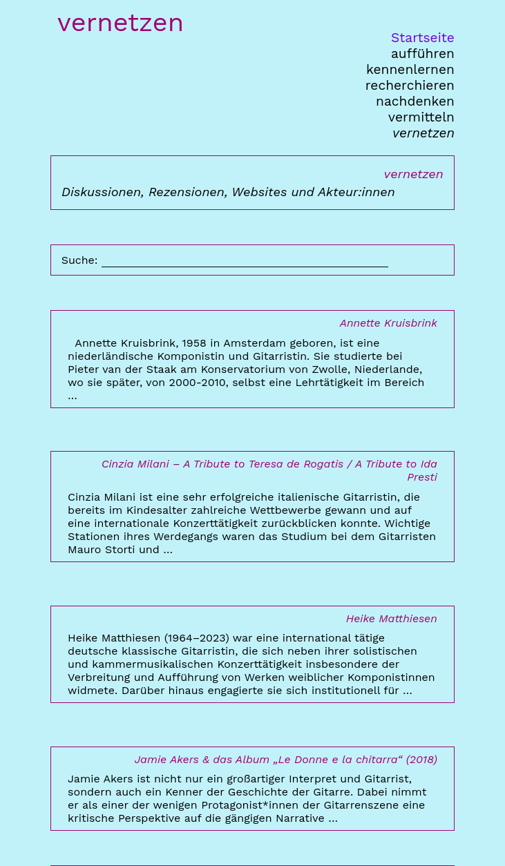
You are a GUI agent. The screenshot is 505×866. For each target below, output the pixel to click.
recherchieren (410, 85)
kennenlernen (410, 69)
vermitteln (421, 117)
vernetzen (423, 133)
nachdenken (415, 101)
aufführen (423, 53)
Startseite (423, 38)
